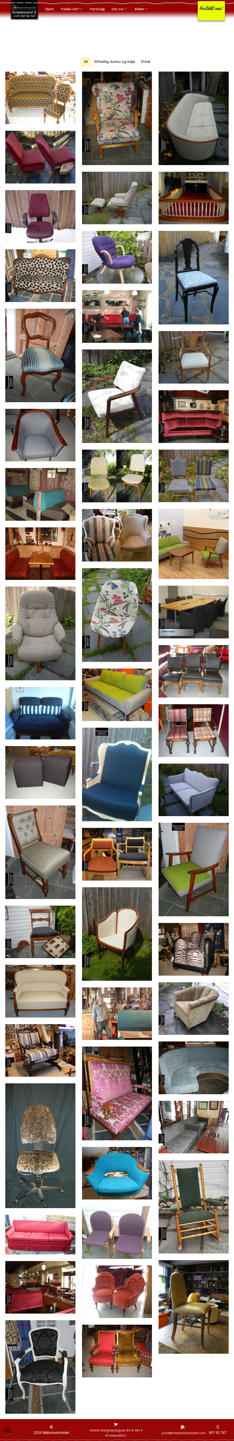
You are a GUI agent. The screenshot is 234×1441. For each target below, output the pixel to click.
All (86, 62)
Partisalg (97, 9)
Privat (145, 62)
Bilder (142, 9)
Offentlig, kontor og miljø (114, 62)
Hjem (49, 9)
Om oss (119, 9)
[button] (211, 10)
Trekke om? (72, 9)
